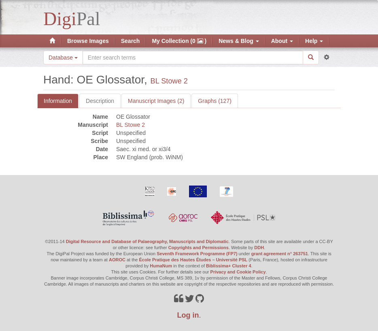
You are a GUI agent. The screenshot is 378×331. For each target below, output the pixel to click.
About (282, 41)
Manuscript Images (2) (156, 101)
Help (314, 41)
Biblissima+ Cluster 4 (228, 265)
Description (100, 101)
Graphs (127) (214, 101)
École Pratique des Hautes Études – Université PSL (193, 259)
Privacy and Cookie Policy (238, 271)
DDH (259, 247)
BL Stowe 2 (169, 81)
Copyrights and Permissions (198, 247)
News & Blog (239, 41)
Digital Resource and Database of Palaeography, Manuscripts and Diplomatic (147, 241)
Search (130, 41)
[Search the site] (193, 57)
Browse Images (88, 41)
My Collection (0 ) (179, 41)
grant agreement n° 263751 (279, 253)
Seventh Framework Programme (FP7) (197, 253)
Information (58, 101)
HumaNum (161, 265)
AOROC (117, 259)
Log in (188, 315)
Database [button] (63, 57)
